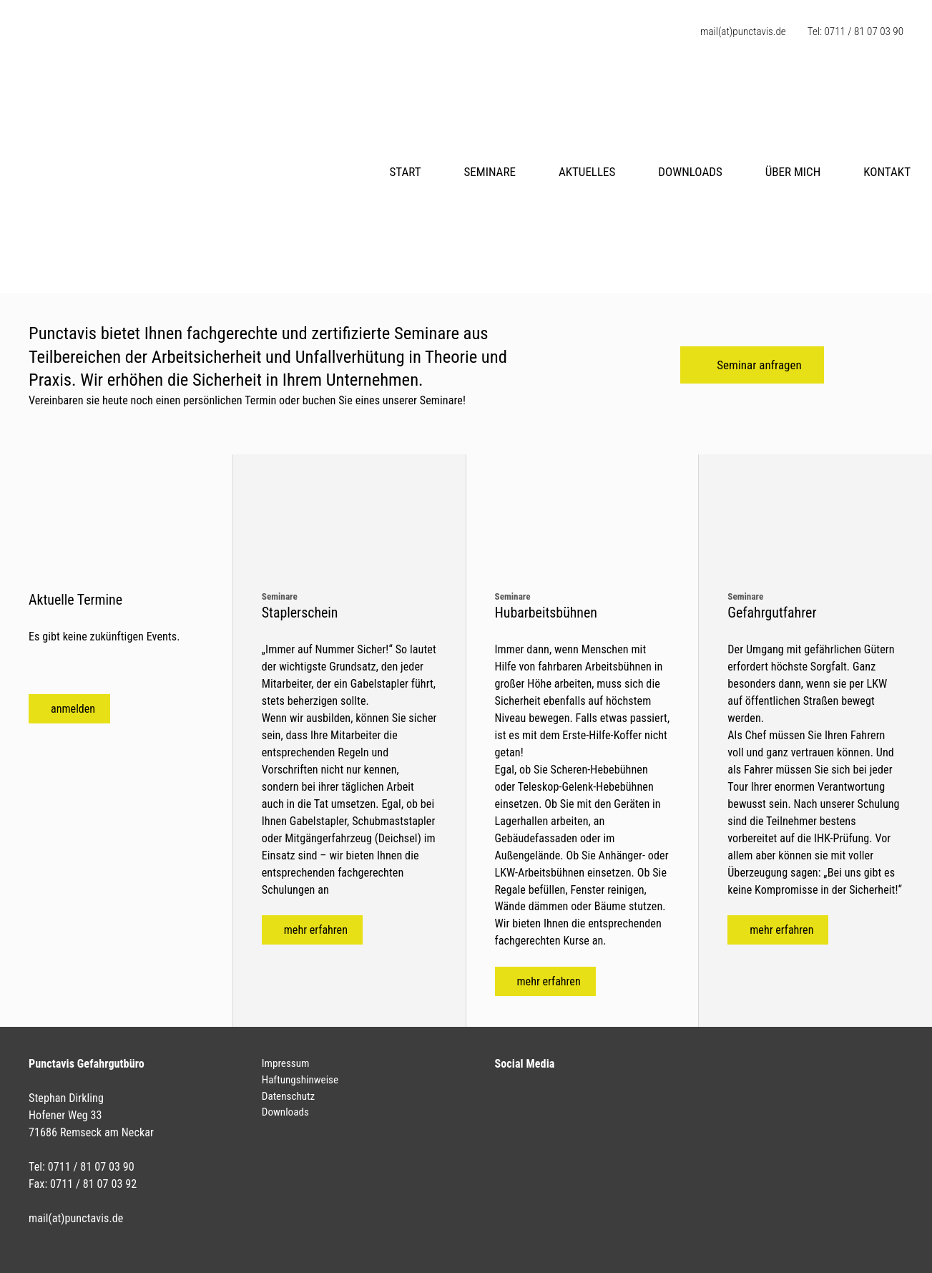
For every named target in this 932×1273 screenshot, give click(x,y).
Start (405, 172)
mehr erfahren (316, 930)
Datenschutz (288, 1096)
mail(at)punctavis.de (743, 31)
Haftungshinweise (300, 1079)
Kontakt (887, 172)
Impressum (286, 1063)
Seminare (490, 172)
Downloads (690, 172)
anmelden (73, 709)
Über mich (793, 172)
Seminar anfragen (759, 365)
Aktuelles (587, 172)
